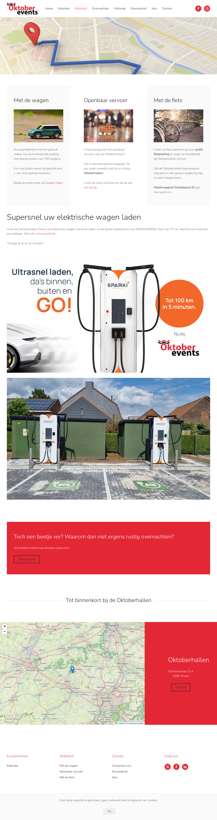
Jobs (154, 8)
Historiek (120, 8)
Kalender (64, 8)
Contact (167, 8)
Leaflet (119, 723)
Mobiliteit (81, 8)
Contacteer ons (121, 766)
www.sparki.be (45, 234)
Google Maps (54, 183)
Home (49, 8)
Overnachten (100, 8)
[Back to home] (23, 8)
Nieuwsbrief (138, 8)
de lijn (93, 187)
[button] (72, 669)
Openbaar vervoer (71, 771)
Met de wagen (68, 766)
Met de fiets (67, 777)
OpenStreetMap (136, 723)
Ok (109, 811)
